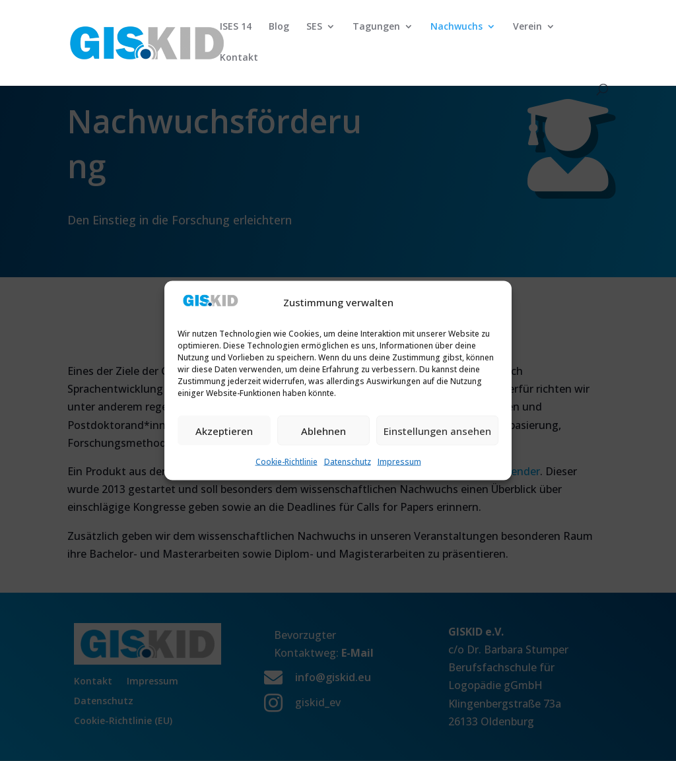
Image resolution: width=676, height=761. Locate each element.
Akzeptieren (224, 430)
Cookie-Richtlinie (286, 461)
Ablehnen (323, 430)
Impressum (399, 461)
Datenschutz (347, 461)
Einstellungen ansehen (437, 430)
